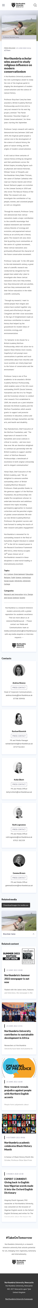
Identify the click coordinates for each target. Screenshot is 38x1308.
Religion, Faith (9, 577)
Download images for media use (15, 905)
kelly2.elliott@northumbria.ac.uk (19, 792)
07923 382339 (19, 840)
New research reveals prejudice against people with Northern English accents (17, 1092)
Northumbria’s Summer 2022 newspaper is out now (17, 979)
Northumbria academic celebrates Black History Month (18, 1146)
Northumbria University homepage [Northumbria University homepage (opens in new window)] (19, 1299)
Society (22, 597)
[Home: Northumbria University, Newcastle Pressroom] (18, 5)
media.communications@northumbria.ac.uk (20, 631)
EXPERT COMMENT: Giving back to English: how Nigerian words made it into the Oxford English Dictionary (18, 1185)
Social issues (9, 581)
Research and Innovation (13, 594)
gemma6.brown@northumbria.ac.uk (19, 885)
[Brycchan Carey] (19, 921)
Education (29, 574)
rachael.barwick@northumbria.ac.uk (19, 743)
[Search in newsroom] (35, 5)
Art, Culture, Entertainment (14, 574)
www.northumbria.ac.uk (15, 621)
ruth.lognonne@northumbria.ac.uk (19, 837)
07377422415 (19, 747)
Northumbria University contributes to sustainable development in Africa (19, 1034)
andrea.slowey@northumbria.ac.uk (19, 695)
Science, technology (23, 577)
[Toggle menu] (3, 5)
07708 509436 (19, 698)
